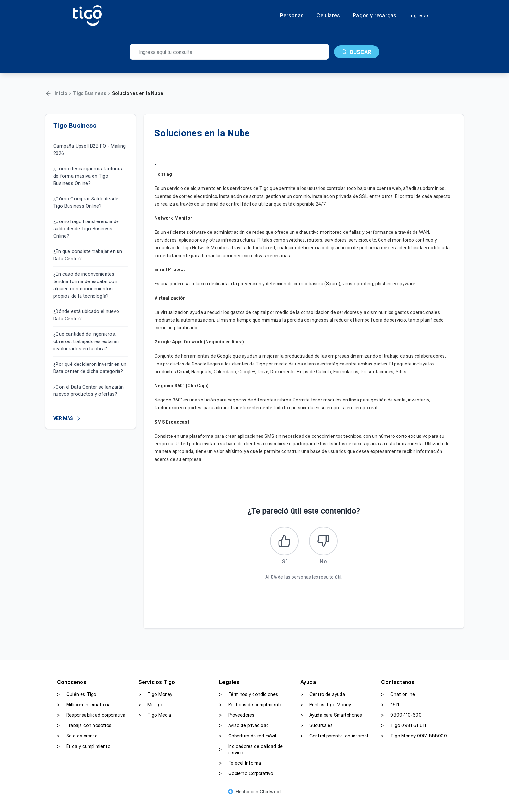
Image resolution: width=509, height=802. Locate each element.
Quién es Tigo (76, 695)
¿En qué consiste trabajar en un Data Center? (87, 255)
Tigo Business (89, 93)
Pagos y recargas (374, 15)
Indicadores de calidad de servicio (251, 750)
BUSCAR (356, 52)
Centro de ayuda (322, 695)
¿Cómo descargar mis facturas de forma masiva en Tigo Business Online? (87, 176)
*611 (390, 705)
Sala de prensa (77, 736)
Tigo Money (155, 695)
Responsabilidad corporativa (91, 715)
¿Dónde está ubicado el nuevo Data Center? (86, 315)
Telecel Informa (240, 763)
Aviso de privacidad (244, 726)
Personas (292, 15)
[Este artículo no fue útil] (323, 541)
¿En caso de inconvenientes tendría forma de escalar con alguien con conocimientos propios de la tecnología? (85, 285)
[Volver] (48, 93)
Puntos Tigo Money (325, 705)
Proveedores (236, 715)
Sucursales (316, 726)
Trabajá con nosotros (84, 726)
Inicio (61, 93)
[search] (229, 52)
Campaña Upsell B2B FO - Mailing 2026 (89, 149)
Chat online (398, 695)
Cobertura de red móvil (247, 736)
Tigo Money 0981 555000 (414, 736)
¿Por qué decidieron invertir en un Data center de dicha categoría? (89, 368)
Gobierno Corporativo (246, 774)
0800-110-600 (401, 715)
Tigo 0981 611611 (403, 726)
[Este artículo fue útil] (284, 541)
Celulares (328, 15)
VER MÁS (67, 418)
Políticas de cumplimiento (250, 705)
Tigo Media (154, 715)
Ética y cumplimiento (83, 747)
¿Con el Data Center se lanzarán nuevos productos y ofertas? (88, 390)
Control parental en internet (334, 736)
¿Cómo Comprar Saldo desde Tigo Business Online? (85, 202)
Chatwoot (270, 792)
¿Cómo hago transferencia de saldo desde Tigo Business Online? (86, 229)
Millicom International (84, 705)
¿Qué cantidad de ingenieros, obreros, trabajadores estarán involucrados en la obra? (86, 341)
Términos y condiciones (248, 695)
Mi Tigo (150, 705)
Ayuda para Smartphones (331, 715)
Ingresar (418, 15)
